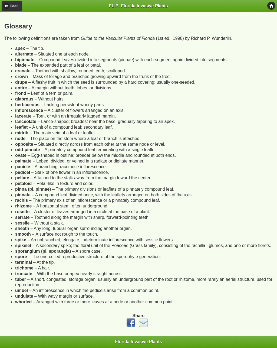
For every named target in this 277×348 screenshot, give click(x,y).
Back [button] (14, 6)
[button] (271, 6)
